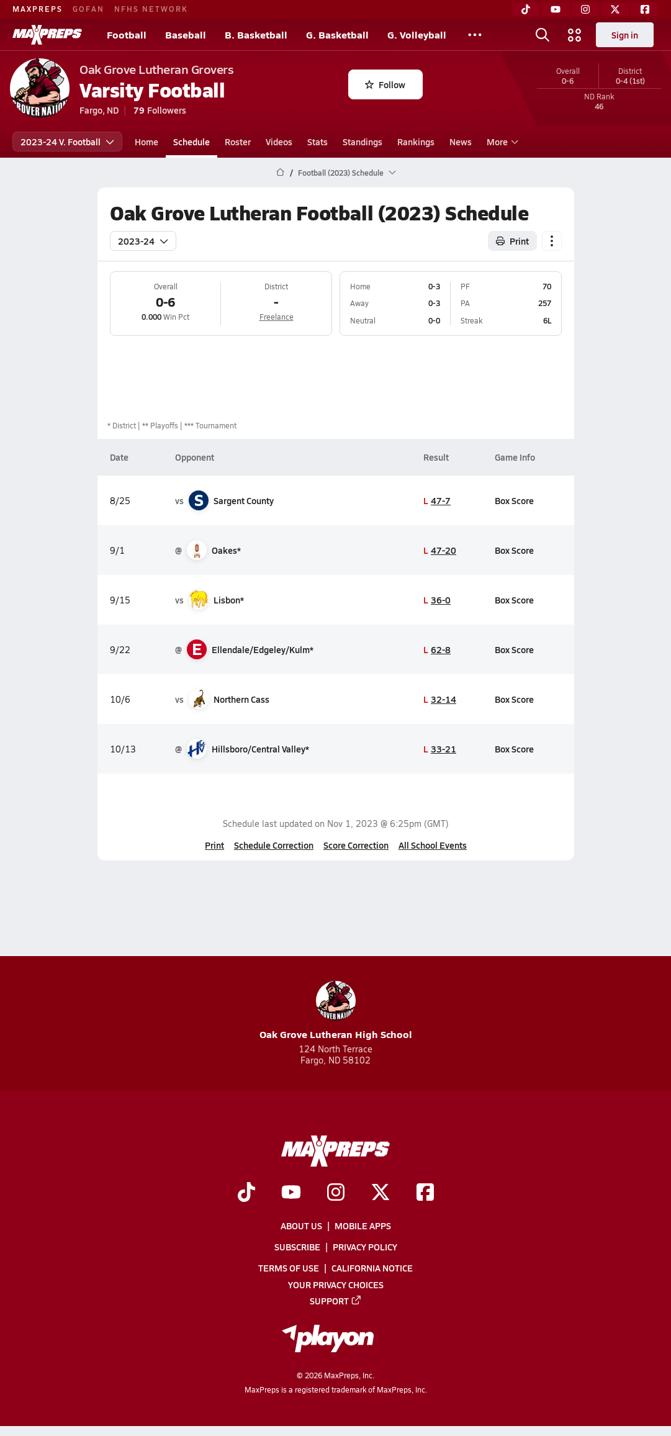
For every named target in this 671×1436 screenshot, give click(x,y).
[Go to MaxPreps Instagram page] (336, 1193)
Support (336, 1300)
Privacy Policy (365, 1246)
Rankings (416, 141)
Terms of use (288, 1268)
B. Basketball (256, 34)
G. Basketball (337, 34)
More (501, 141)
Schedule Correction (273, 845)
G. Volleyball (416, 34)
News (460, 141)
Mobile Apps (363, 1225)
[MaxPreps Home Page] (280, 173)
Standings (362, 141)
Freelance (276, 317)
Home (146, 141)
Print (214, 845)
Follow (385, 84)
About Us (301, 1225)
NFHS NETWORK (151, 9)
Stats (317, 141)
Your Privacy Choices (336, 1284)
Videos (279, 141)
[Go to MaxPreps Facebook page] (425, 1193)
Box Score (514, 500)
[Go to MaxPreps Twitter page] (380, 1193)
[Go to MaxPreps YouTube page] (291, 1193)
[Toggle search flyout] (542, 35)
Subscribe (297, 1246)
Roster (238, 141)
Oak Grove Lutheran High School (335, 1011)
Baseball (185, 34)
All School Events (433, 845)
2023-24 (143, 241)
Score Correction (356, 845)
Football (126, 34)
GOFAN (88, 9)
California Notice (372, 1268)
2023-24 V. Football (67, 141)
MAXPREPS (37, 9)
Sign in (624, 35)
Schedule (191, 141)
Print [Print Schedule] (512, 241)
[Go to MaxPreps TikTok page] (246, 1193)
